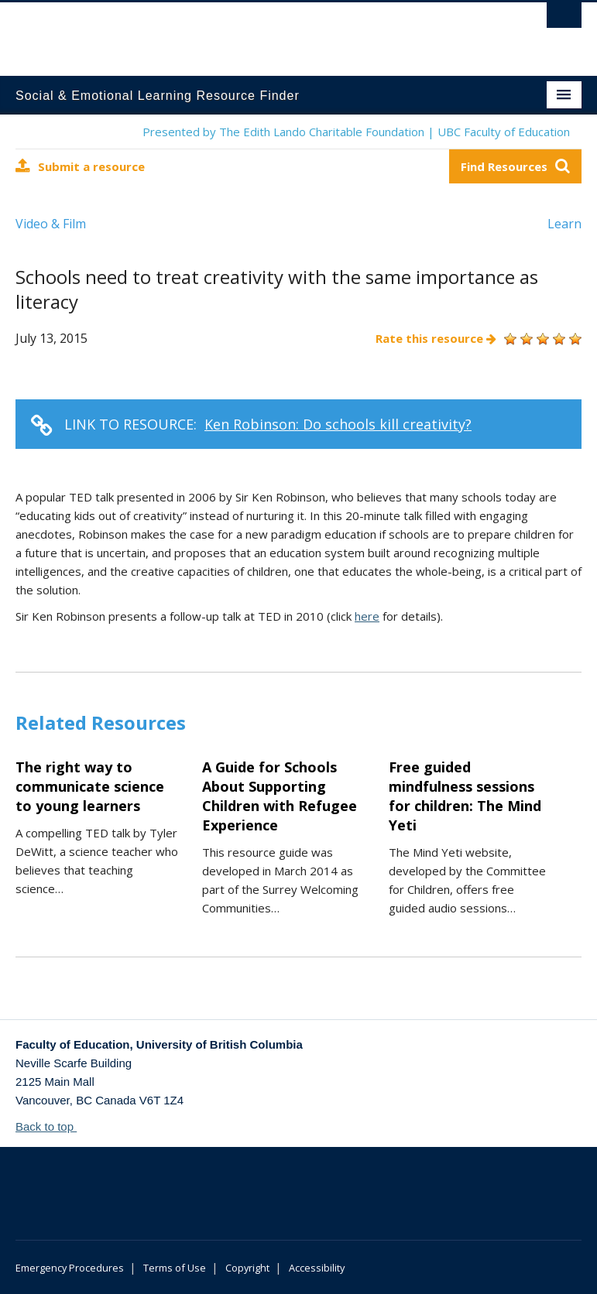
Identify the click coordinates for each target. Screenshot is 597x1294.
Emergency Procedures (69, 1268)
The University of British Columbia (255, 31)
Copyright (247, 1268)
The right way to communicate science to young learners (89, 786)
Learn (564, 223)
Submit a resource (80, 166)
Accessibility (317, 1268)
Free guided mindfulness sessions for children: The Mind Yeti (465, 796)
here (367, 616)
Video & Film (50, 223)
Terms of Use (174, 1268)
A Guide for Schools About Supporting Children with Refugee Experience (279, 796)
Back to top (51, 1126)
